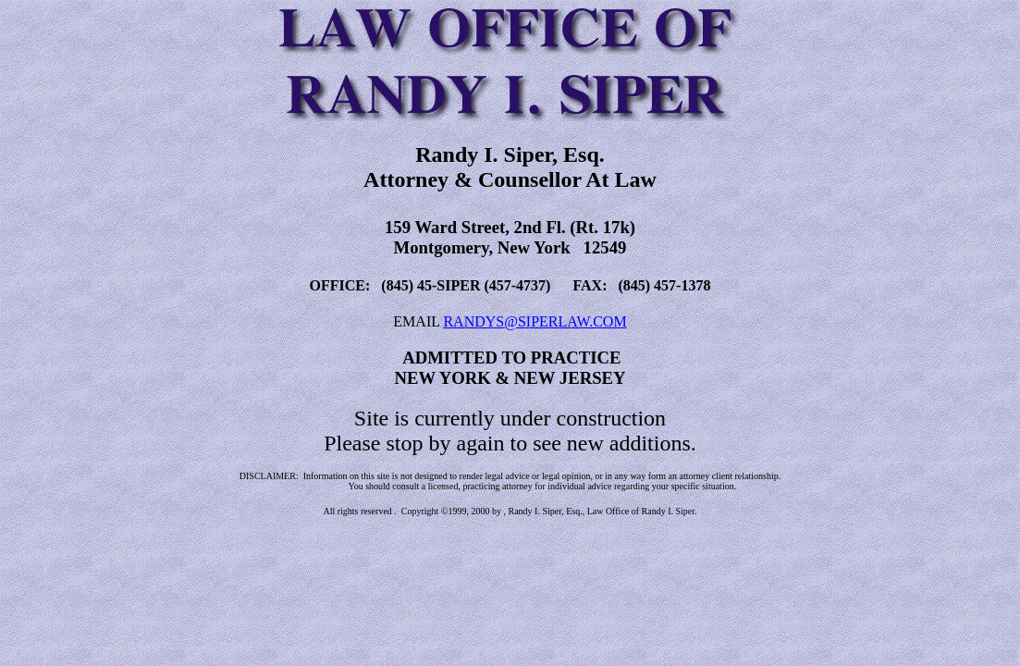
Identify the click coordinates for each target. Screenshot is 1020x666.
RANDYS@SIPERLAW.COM (534, 321)
